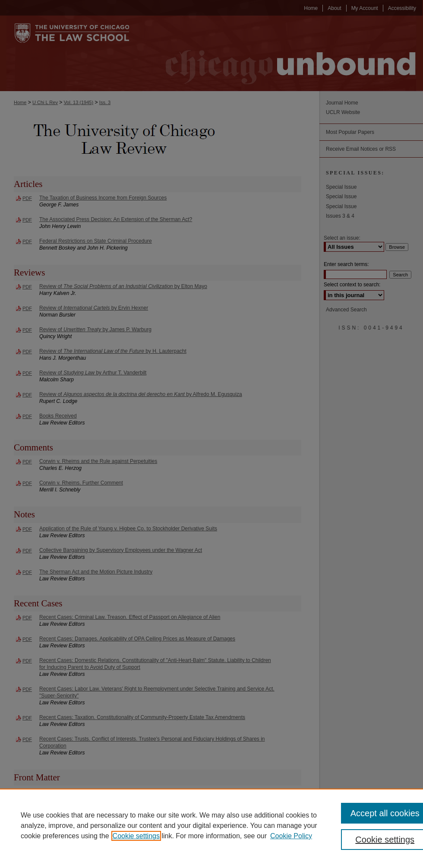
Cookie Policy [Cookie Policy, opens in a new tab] (291, 836)
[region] (211, 825)
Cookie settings (136, 836)
